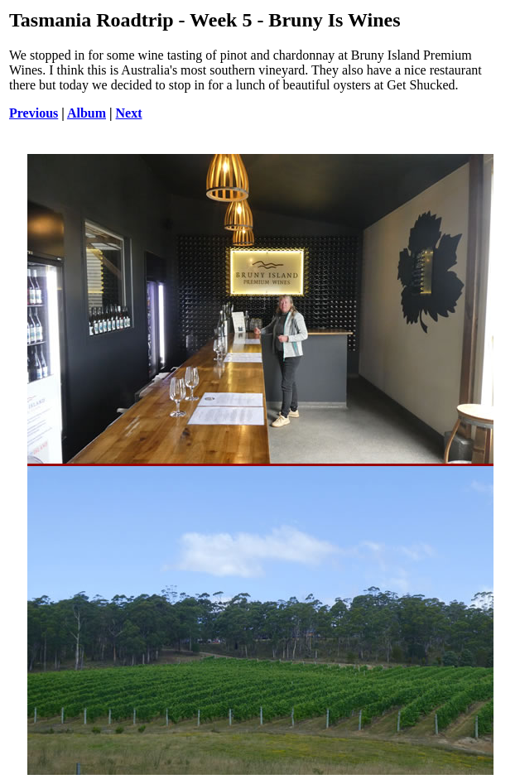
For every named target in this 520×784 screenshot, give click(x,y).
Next (129, 113)
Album (86, 113)
